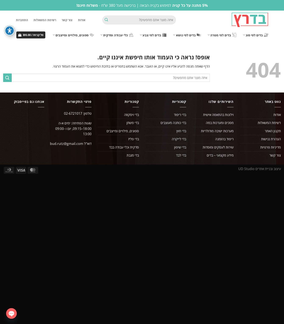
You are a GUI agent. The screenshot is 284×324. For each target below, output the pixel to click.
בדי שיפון (180, 147)
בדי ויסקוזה (131, 114)
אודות (81, 20)
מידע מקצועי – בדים (220, 155)
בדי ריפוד (180, 114)
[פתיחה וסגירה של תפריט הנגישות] (9, 31)
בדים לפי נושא (187, 35)
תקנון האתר (273, 131)
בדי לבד (181, 155)
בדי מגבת (133, 155)
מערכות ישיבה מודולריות (217, 131)
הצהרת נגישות (271, 139)
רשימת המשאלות (44, 20)
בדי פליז (133, 139)
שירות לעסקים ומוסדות (218, 147)
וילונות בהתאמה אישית (218, 114)
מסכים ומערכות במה (220, 122)
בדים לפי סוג (255, 35)
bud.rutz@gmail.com (66, 143)
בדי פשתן (132, 122)
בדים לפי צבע (153, 35)
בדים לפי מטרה (222, 35)
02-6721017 (73, 113)
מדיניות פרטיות (270, 147)
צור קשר (67, 20)
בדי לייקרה (179, 139)
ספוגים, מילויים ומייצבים (73, 35)
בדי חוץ (181, 131)
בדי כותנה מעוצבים (173, 122)
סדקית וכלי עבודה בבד (124, 147)
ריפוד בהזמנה (224, 139)
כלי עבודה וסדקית (116, 35)
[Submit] (106, 20)
